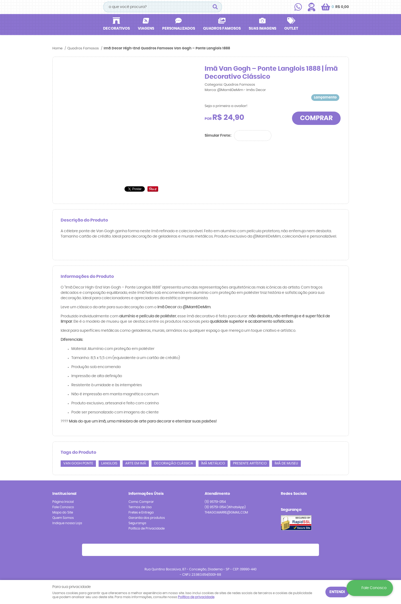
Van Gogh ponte (78, 463)
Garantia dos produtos (147, 517)
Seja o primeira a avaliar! (226, 106)
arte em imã (135, 463)
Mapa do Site (62, 512)
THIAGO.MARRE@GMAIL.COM (226, 512)
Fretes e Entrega (141, 512)
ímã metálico (213, 463)
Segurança (137, 523)
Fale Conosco (63, 507)
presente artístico (250, 463)
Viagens (146, 28)
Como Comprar (141, 501)
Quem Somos (63, 517)
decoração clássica (173, 463)
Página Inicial (63, 501)
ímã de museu (286, 463)
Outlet (291, 28)
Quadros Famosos (222, 28)
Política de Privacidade (147, 528)
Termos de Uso (140, 507)
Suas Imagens (262, 28)
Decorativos (116, 28)
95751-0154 (215, 501)
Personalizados (178, 28)
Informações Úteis (146, 494)
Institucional (64, 494)
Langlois (109, 463)
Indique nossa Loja (67, 523)
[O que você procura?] (215, 7)
